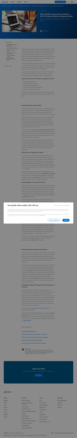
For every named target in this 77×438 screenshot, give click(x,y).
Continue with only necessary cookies (62, 205)
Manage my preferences (54, 220)
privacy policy (42, 215)
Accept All (66, 220)
